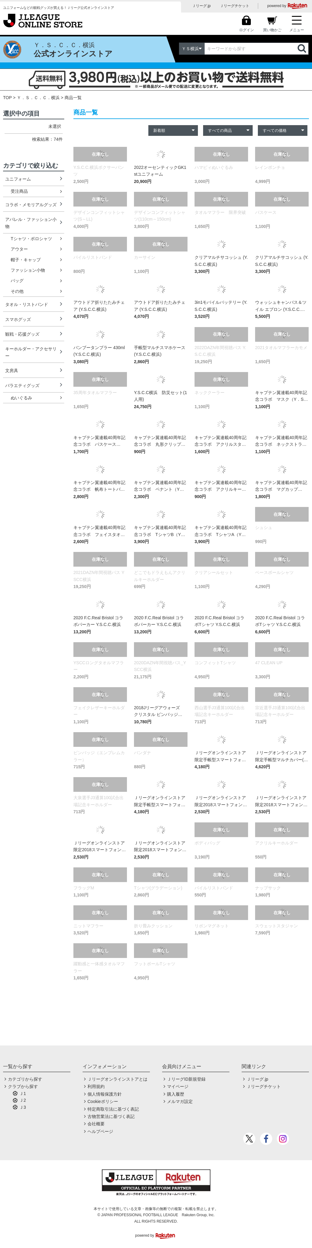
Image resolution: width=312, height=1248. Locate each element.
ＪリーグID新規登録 (186, 1079)
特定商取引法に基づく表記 (113, 1109)
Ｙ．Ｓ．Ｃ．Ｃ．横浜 (38, 97)
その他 (17, 291)
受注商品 (19, 191)
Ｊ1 (22, 1093)
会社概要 (96, 1123)
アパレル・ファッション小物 (31, 223)
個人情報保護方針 (104, 1094)
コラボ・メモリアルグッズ (31, 204)
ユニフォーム (18, 179)
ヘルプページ (100, 1131)
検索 (302, 48)
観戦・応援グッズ (22, 334)
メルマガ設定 (180, 1101)
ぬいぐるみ (21, 397)
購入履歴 (175, 1094)
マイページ (177, 1086)
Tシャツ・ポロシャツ (31, 238)
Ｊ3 (22, 1107)
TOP (7, 97)
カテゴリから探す (25, 1079)
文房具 (11, 370)
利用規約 (96, 1086)
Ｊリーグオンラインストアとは (117, 1079)
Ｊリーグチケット (234, 6)
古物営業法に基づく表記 (111, 1116)
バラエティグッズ (22, 385)
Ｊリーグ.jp (201, 6)
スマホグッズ (18, 319)
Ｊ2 (22, 1100)
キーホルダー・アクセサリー (31, 352)
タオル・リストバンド (26, 304)
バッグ (17, 280)
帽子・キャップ (26, 259)
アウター (19, 249)
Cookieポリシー (102, 1101)
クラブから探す (23, 1086)
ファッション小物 (28, 270)
